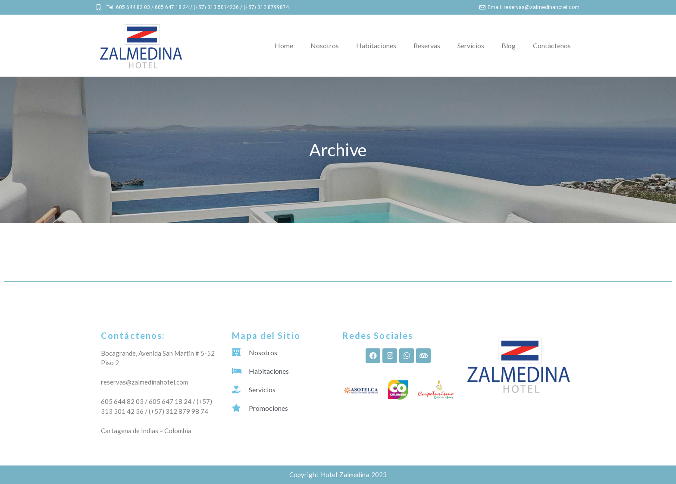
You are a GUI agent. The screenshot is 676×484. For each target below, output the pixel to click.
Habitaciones (376, 45)
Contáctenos (552, 45)
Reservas (426, 45)
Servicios (470, 45)
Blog (508, 45)
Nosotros (324, 45)
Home (284, 45)
